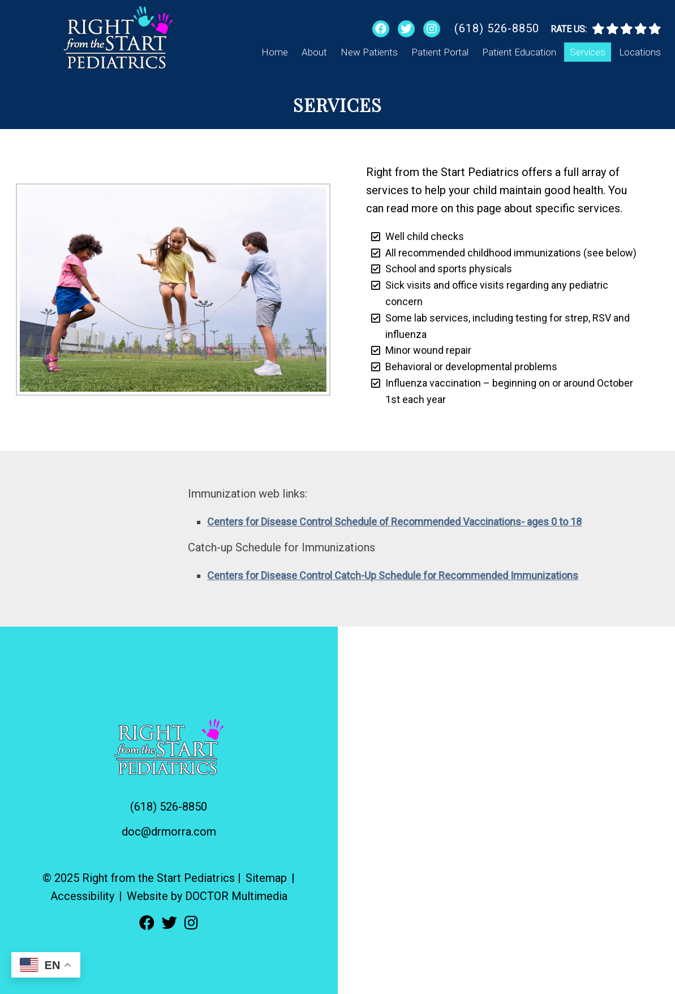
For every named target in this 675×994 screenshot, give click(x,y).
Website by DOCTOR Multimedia (207, 896)
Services (587, 52)
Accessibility (82, 896)
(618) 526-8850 (496, 28)
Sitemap (266, 878)
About (314, 52)
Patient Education (519, 52)
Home (274, 52)
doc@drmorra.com (169, 831)
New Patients (369, 52)
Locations (640, 52)
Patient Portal (439, 52)
